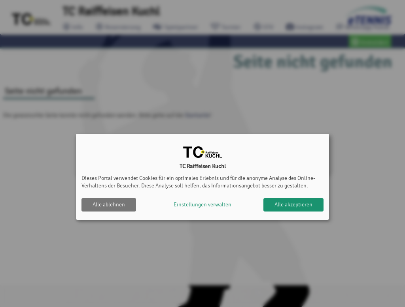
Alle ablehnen (109, 205)
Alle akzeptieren (293, 205)
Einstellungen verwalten (202, 205)
